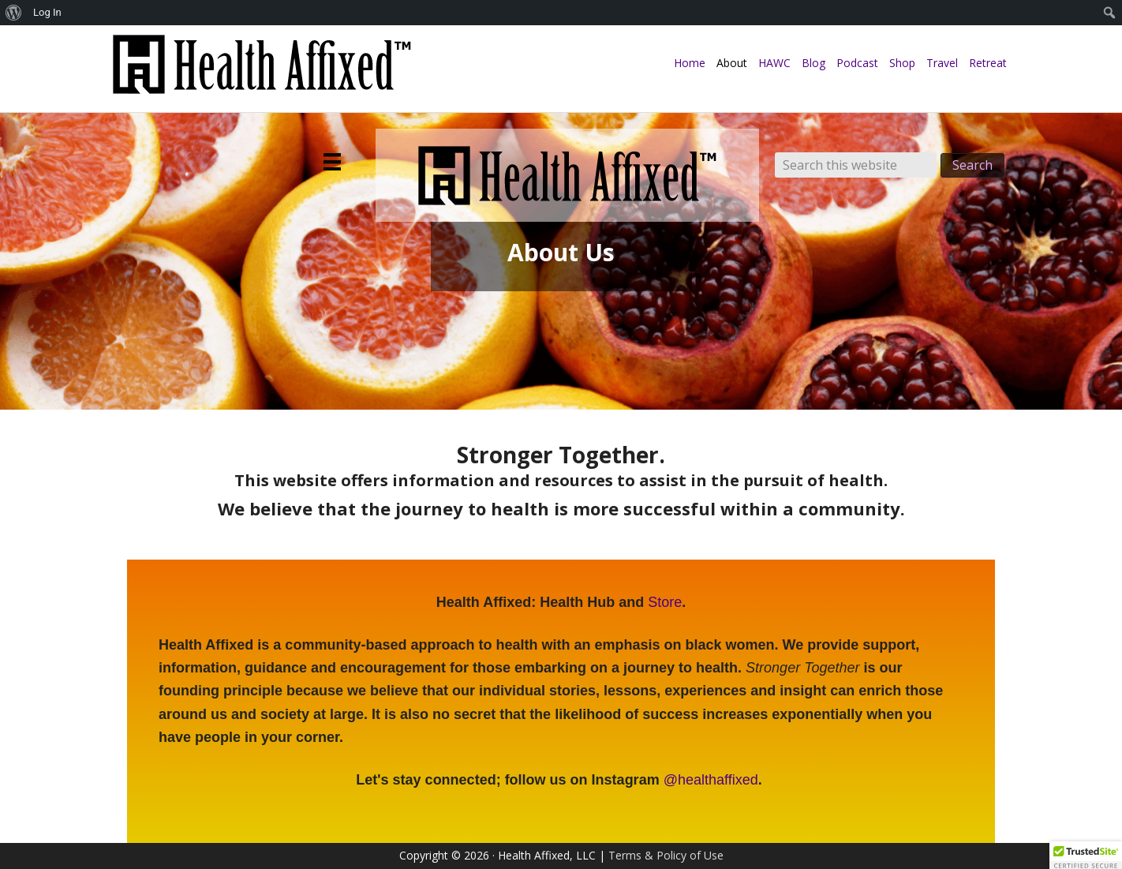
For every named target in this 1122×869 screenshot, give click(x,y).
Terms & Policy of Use (666, 855)
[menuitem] (14, 12)
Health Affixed (261, 72)
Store (665, 602)
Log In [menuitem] (47, 12)
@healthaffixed (711, 780)
